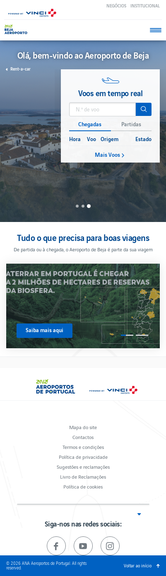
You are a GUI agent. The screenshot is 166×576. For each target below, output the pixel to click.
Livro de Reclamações (83, 476)
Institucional (145, 5)
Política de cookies (83, 486)
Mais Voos (107, 155)
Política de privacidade (83, 456)
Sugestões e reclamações (83, 466)
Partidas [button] (131, 124)
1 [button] (77, 206)
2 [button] (83, 206)
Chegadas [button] (89, 124)
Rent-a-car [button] (20, 69)
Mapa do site (83, 426)
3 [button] (89, 206)
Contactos (83, 436)
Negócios (116, 5)
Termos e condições (83, 446)
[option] (110, 116)
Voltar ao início (138, 565)
